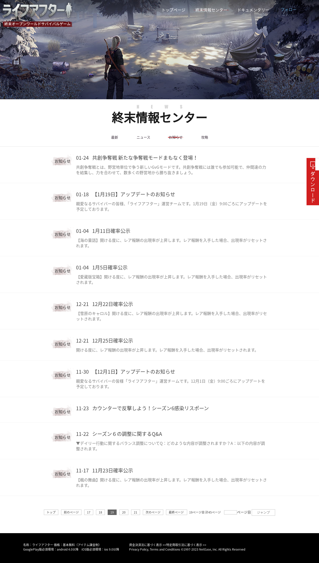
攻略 (204, 137)
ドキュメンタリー (253, 10)
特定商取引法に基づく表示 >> (186, 544)
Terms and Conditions (165, 549)
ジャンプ (263, 512)
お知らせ (175, 137)
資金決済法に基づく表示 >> (147, 544)
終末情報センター (211, 10)
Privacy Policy (138, 549)
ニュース (143, 137)
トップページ (173, 10)
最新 (114, 137)
